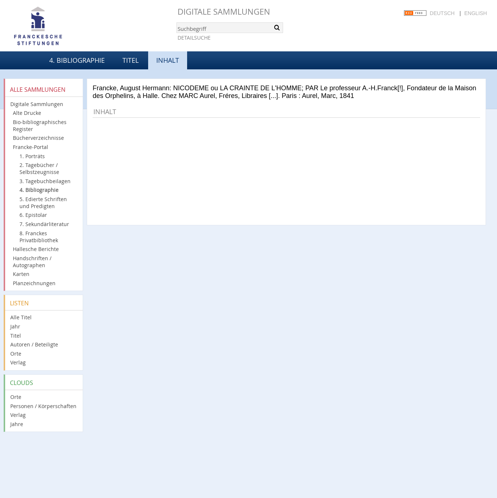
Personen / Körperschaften (43, 406)
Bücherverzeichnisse (38, 137)
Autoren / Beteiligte (34, 344)
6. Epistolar (33, 214)
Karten (21, 273)
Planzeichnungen (34, 283)
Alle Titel (21, 317)
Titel (130, 60)
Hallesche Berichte (36, 249)
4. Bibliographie (77, 60)
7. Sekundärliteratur (44, 224)
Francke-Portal (30, 146)
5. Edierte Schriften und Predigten (43, 203)
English (475, 13)
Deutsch (442, 13)
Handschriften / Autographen (32, 262)
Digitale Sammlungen (224, 11)
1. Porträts (32, 156)
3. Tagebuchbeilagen (45, 181)
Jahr (15, 326)
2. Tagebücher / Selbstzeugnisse (39, 168)
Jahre (16, 424)
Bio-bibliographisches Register (40, 125)
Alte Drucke (27, 112)
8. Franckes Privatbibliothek (38, 237)
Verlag (18, 362)
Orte (15, 353)
